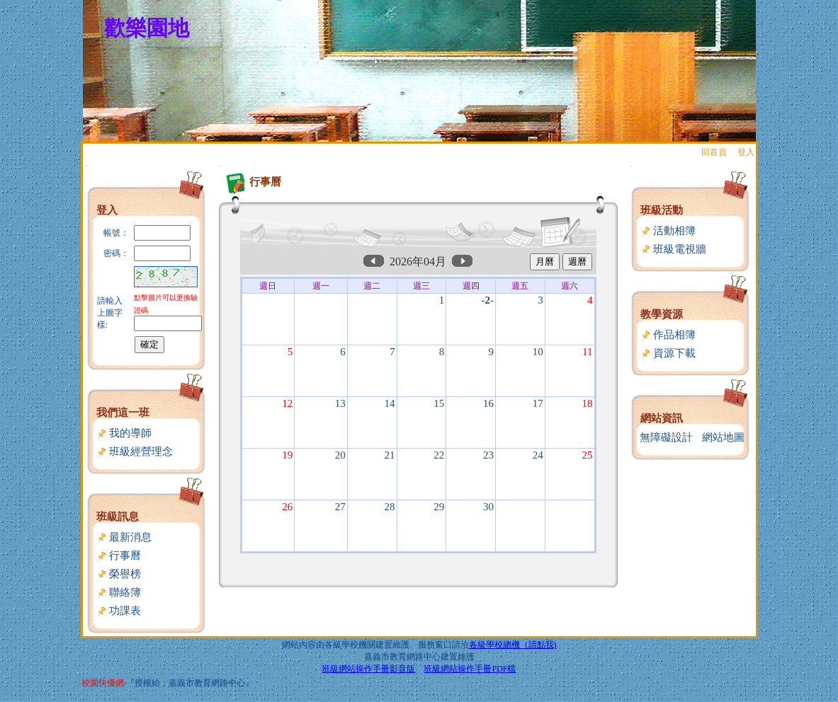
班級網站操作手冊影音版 (368, 669)
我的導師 (124, 433)
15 (439, 403)
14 (390, 403)
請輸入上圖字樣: (110, 313)
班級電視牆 (673, 249)
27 (340, 506)
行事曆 (119, 555)
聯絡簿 (119, 592)
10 (538, 351)
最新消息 (124, 537)
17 (538, 403)
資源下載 (668, 353)
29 (439, 506)
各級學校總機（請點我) (513, 645)
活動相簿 (668, 230)
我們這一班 (122, 412)
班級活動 (661, 210)
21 (390, 455)
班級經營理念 (135, 451)
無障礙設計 (666, 437)
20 (340, 455)
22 (439, 455)
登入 (745, 152)
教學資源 (661, 314)
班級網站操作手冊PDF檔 (470, 669)
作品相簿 (668, 334)
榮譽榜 (119, 574)
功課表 (119, 610)
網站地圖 (723, 437)
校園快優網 (102, 683)
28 (390, 506)
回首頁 (714, 152)
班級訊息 (117, 516)
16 (488, 403)
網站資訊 (661, 418)
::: (87, 166)
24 (538, 455)
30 (488, 506)
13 (340, 403)
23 (488, 455)
